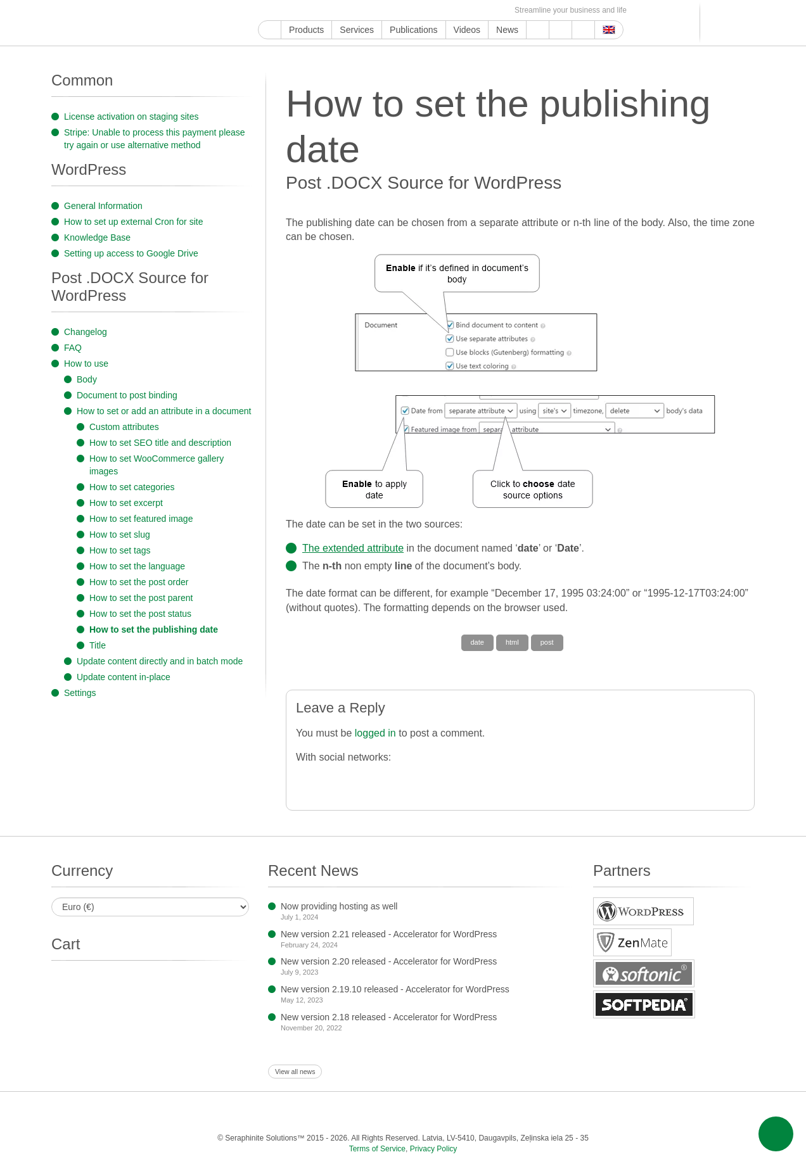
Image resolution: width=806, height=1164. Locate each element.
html (512, 642)
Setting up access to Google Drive (131, 253)
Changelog (85, 332)
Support (537, 29)
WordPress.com (396, 10)
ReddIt (338, 10)
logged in (375, 733)
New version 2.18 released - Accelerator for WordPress (389, 1017)
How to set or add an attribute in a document (164, 411)
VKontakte (440, 10)
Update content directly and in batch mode (160, 661)
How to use (86, 363)
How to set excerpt (126, 503)
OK (469, 10)
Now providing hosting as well (339, 906)
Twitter (309, 10)
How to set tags (120, 550)
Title (97, 645)
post (547, 642)
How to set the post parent (141, 598)
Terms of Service (377, 1148)
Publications (414, 30)
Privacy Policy (433, 1148)
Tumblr (382, 10)
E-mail (498, 10)
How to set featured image (141, 519)
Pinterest (367, 10)
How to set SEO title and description (160, 443)
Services (357, 30)
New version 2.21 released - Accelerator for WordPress (389, 934)
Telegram (425, 10)
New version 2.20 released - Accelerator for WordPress (389, 961)
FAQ (73, 348)
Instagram (323, 10)
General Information (103, 206)
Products (306, 30)
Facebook (294, 10)
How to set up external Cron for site (133, 222)
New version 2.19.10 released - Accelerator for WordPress (395, 989)
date (477, 642)
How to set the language (137, 566)
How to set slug (119, 534)
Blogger (411, 10)
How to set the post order (138, 582)
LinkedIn (353, 10)
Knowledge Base (97, 237)
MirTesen (455, 10)
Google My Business (265, 10)
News (507, 30)
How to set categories (132, 487)
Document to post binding (127, 395)
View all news (295, 1071)
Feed (484, 10)
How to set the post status (140, 614)
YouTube (280, 10)
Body (87, 379)
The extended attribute (353, 548)
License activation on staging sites (131, 116)
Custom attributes (124, 427)
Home (269, 29)
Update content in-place (123, 677)
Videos (467, 30)
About (560, 29)
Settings (80, 693)
